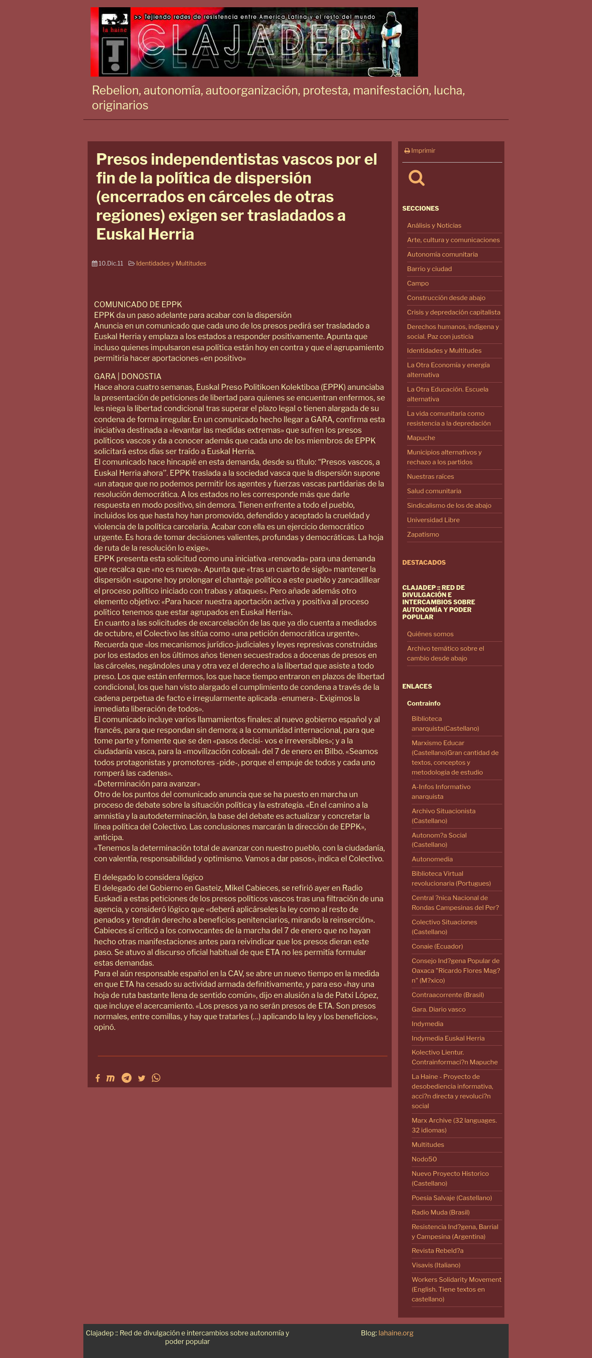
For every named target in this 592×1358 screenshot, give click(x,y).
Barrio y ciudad (429, 269)
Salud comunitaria (434, 491)
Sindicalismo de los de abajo (449, 505)
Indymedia (428, 1024)
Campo (418, 283)
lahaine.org (396, 1333)
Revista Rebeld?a (438, 1251)
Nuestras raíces (430, 476)
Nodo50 (424, 1159)
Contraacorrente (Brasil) (448, 995)
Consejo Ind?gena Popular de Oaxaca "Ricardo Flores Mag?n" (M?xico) (456, 970)
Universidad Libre (433, 520)
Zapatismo (423, 534)
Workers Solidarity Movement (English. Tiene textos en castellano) (456, 1289)
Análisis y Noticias (434, 225)
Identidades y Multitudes (444, 350)
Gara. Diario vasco (439, 1009)
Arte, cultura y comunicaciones (453, 240)
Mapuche (421, 438)
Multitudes (428, 1145)
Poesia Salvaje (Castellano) (452, 1198)
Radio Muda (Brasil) (441, 1212)
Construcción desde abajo (446, 298)
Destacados (424, 562)
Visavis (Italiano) (436, 1265)
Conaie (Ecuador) (437, 946)
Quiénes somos (430, 634)
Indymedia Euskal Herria (448, 1038)
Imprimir (419, 150)
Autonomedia (432, 859)
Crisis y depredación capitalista (454, 312)
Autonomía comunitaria (442, 254)
